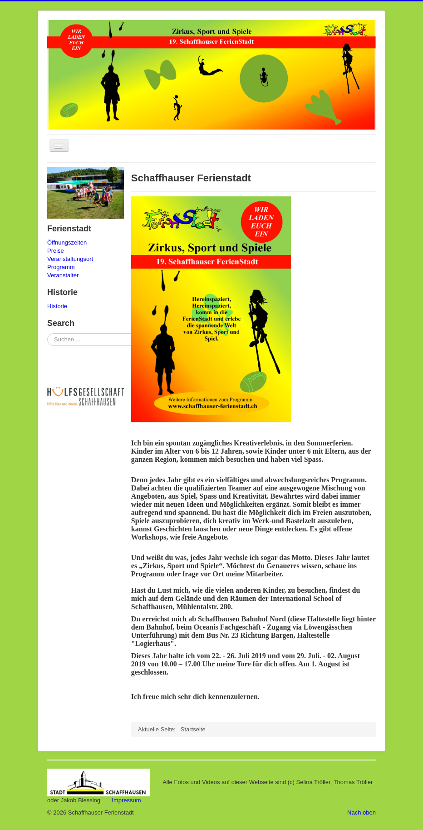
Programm (61, 267)
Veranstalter (63, 275)
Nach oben (361, 812)
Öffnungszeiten (67, 242)
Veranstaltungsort (70, 258)
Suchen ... (47, 333)
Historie (57, 306)
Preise (55, 250)
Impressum (126, 800)
